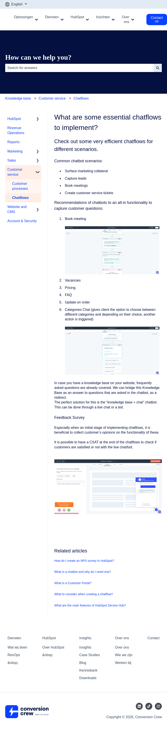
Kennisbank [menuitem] (88, 670)
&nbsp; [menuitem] (13, 663)
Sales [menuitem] (11, 160)
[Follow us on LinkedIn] (139, 706)
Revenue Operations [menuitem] (15, 130)
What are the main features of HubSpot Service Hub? (90, 605)
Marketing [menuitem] (15, 151)
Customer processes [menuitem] (20, 186)
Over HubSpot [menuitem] (53, 647)
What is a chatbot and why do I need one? (82, 571)
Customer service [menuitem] (14, 172)
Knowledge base (18, 98)
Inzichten (103, 17)
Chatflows (81, 98)
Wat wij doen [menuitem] (17, 647)
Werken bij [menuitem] (123, 663)
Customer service (52, 98)
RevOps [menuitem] (14, 655)
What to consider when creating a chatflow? (83, 594)
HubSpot (77, 17)
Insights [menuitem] (85, 638)
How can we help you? (38, 57)
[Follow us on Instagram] (158, 706)
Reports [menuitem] (13, 142)
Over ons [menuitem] (122, 638)
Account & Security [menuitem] (22, 221)
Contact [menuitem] (153, 638)
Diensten (52, 17)
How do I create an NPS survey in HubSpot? (84, 560)
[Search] (158, 68)
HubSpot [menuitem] (14, 119)
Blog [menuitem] (82, 663)
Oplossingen (23, 17)
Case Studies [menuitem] (89, 655)
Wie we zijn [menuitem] (124, 655)
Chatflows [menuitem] (20, 198)
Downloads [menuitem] (87, 678)
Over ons (125, 19)
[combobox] (79, 68)
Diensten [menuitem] (14, 638)
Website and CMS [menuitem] (17, 209)
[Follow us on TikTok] (148, 706)
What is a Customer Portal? (72, 583)
